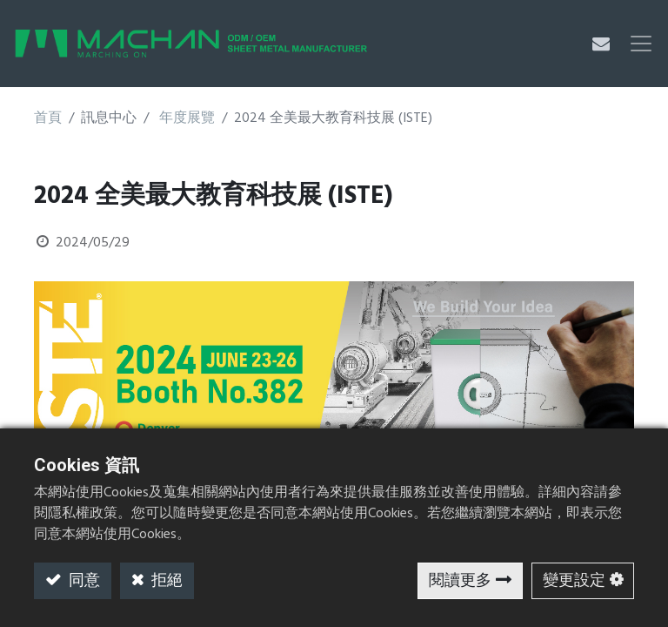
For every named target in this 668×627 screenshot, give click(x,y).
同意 (82, 581)
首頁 (48, 118)
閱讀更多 (460, 581)
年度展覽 (187, 118)
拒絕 (165, 581)
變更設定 (574, 581)
